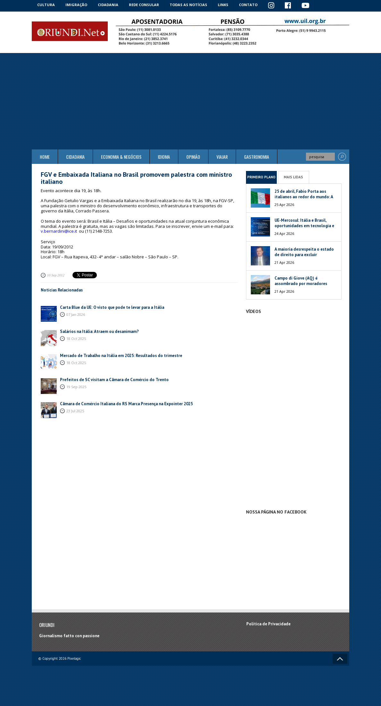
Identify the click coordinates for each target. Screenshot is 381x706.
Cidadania (108, 4)
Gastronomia (256, 156)
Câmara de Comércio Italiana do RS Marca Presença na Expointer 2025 (126, 404)
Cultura (46, 4)
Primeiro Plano (261, 177)
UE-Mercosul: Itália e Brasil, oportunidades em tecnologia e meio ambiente (304, 226)
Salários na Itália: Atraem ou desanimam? (99, 331)
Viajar (222, 156)
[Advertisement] (190, 101)
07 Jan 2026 (75, 314)
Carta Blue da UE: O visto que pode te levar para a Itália (112, 307)
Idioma (164, 156)
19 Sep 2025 (76, 386)
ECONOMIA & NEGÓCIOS (121, 156)
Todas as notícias (188, 4)
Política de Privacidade (268, 624)
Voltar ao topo (340, 659)
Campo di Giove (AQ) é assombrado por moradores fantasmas (301, 283)
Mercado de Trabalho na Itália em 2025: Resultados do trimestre (121, 355)
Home (45, 156)
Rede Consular (144, 4)
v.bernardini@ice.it (59, 231)
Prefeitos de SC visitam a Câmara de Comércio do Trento (114, 379)
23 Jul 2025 (75, 410)
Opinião (193, 156)
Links (223, 4)
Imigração (76, 4)
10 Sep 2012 (55, 275)
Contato (248, 4)
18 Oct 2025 (76, 338)
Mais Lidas (293, 177)
